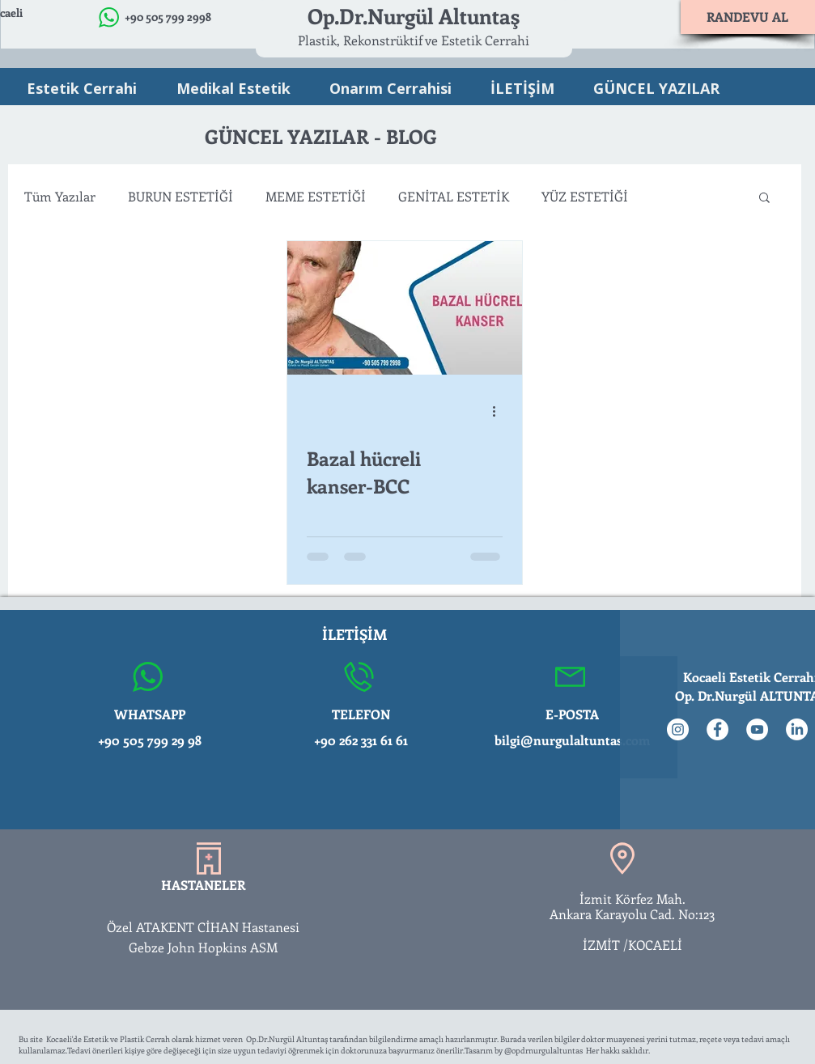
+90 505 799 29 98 (150, 739)
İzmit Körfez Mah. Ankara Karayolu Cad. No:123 (632, 906)
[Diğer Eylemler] (500, 411)
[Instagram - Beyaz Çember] (678, 729)
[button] (764, 198)
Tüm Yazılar (60, 196)
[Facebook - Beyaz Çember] (717, 729)
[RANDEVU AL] (748, 17)
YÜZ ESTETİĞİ (584, 196)
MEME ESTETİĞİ (315, 196)
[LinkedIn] (797, 729)
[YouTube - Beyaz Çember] (757, 729)
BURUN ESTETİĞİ (180, 196)
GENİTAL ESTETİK (453, 196)
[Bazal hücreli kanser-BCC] (404, 308)
